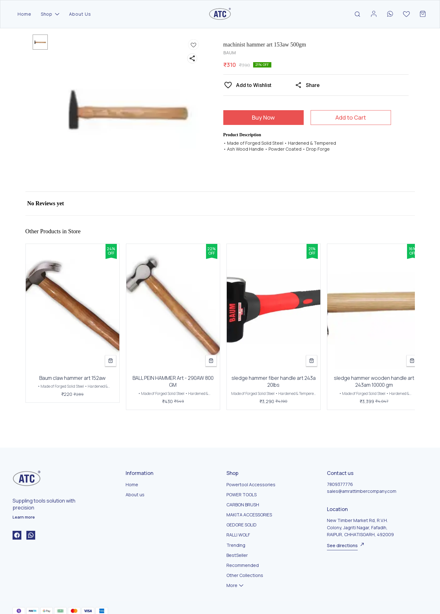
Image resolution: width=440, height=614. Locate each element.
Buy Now (263, 117)
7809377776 (340, 484)
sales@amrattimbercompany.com (361, 491)
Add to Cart (350, 117)
